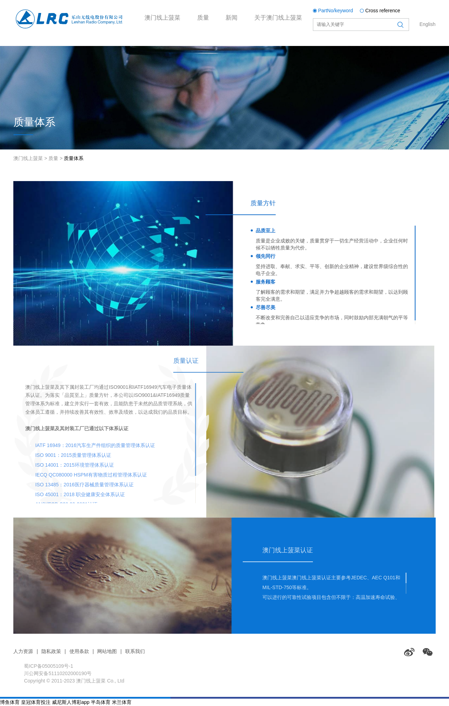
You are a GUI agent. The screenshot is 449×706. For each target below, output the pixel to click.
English (428, 24)
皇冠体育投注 (36, 702)
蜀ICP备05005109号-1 (48, 666)
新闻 (248, 47)
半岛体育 (100, 702)
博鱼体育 (10, 702)
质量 (215, 47)
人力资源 (23, 651)
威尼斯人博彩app (70, 702)
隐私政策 (51, 651)
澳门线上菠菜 (167, 47)
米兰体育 (122, 702)
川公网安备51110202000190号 (58, 673)
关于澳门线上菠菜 (303, 47)
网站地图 (107, 651)
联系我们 (135, 651)
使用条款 (79, 651)
